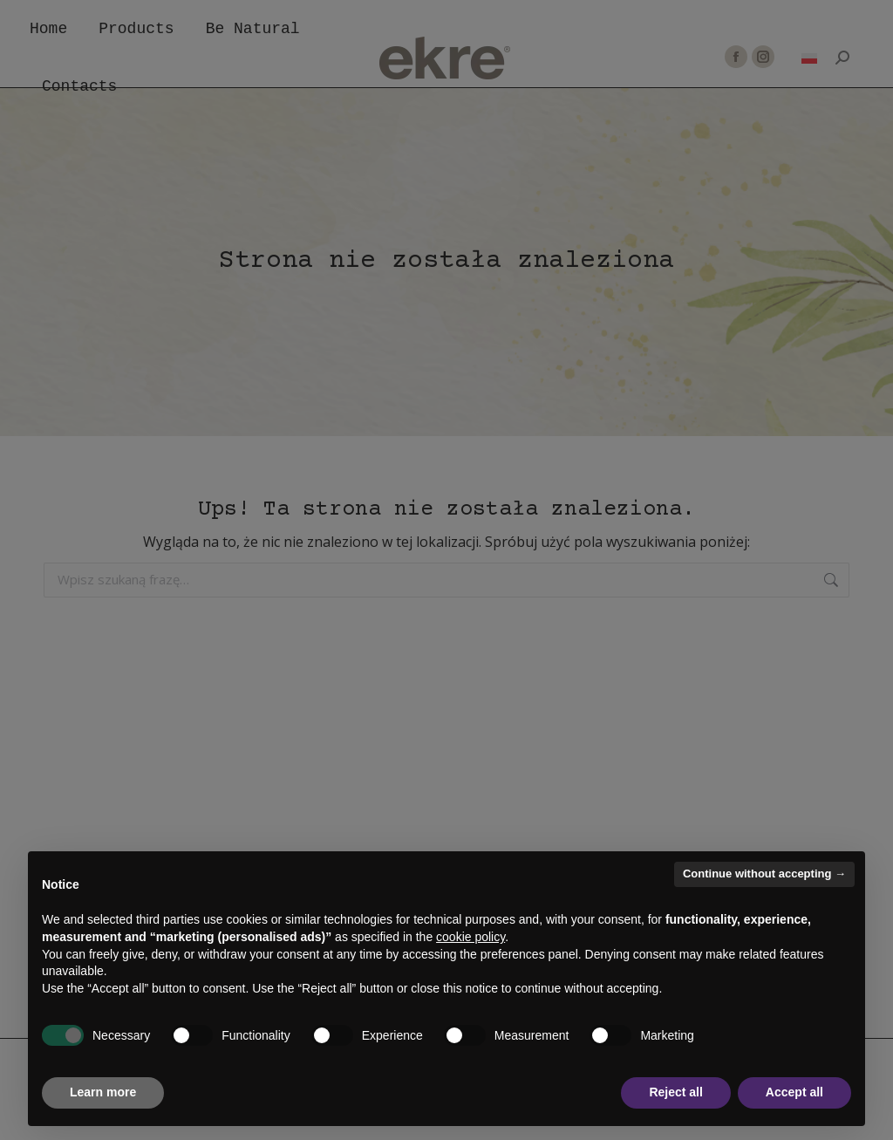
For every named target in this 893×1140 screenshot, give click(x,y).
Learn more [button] (103, 1092)
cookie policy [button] (470, 937)
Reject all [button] (675, 1092)
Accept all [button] (794, 1092)
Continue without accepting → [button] (764, 873)
